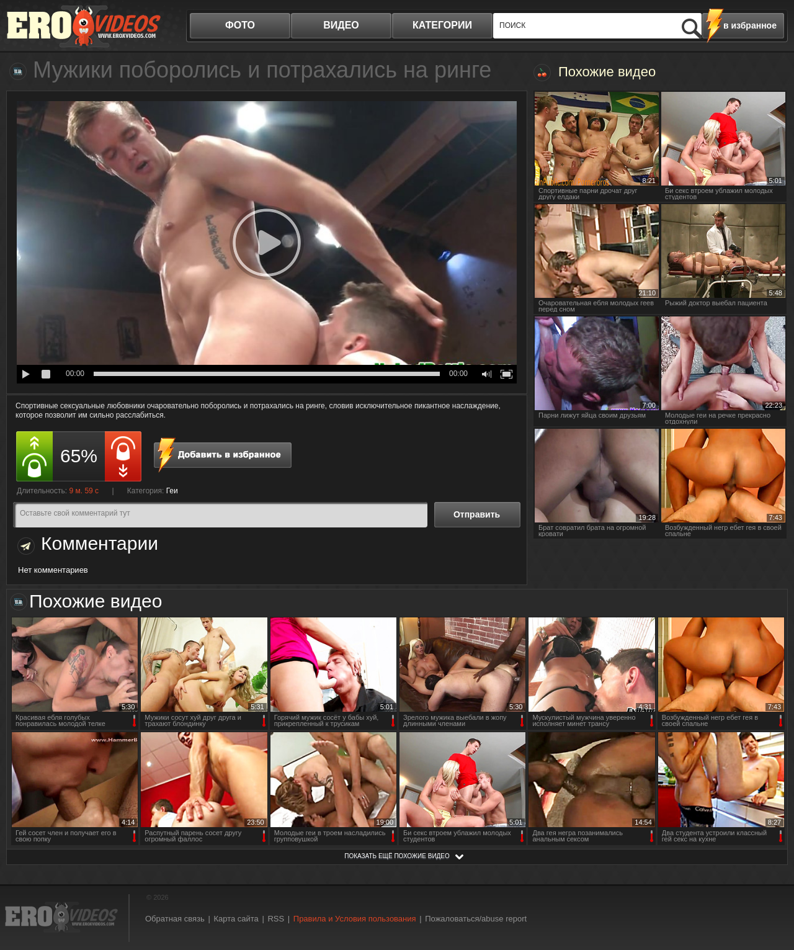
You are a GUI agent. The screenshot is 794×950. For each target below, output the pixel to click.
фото (240, 25)
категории (442, 25)
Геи (172, 490)
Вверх (770, 891)
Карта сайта (235, 918)
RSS (275, 918)
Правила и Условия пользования (354, 918)
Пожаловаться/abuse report (476, 918)
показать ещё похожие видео (397, 856)
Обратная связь (175, 918)
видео (341, 25)
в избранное (750, 25)
